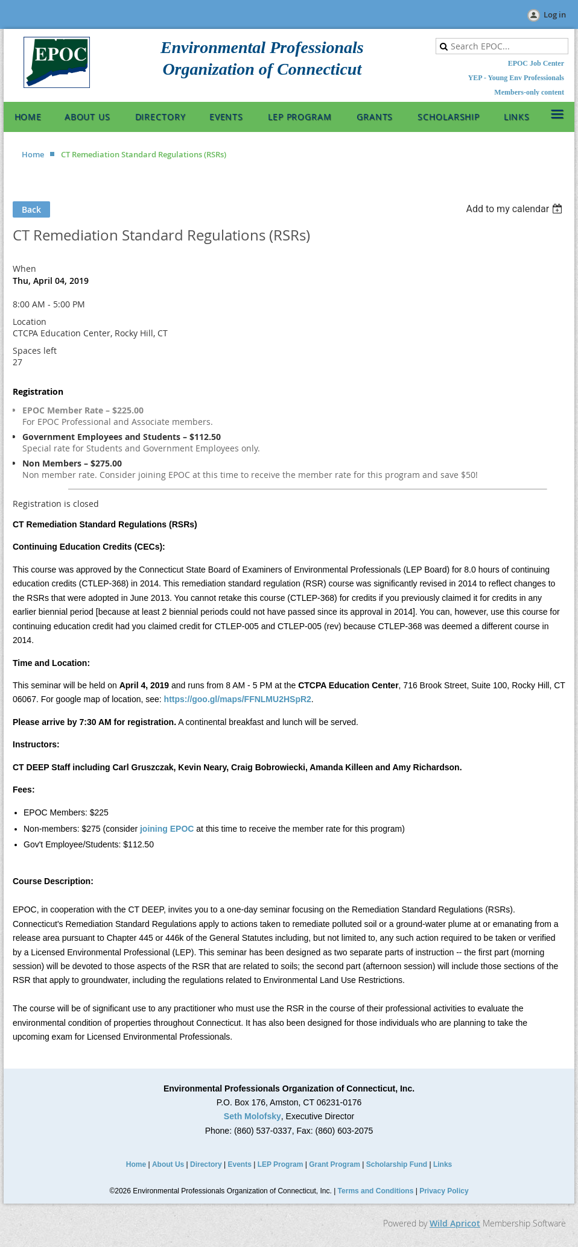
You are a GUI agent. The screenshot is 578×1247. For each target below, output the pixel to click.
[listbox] (515, 208)
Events (240, 1164)
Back (31, 209)
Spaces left (35, 350)
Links (442, 1164)
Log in (555, 14)
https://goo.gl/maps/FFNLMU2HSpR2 (237, 699)
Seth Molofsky (252, 1116)
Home (33, 154)
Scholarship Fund (396, 1164)
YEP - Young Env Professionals (516, 78)
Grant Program (334, 1164)
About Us (168, 1164)
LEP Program (280, 1164)
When (24, 268)
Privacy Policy (443, 1191)
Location (29, 321)
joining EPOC (167, 829)
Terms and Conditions (376, 1191)
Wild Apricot (455, 1223)
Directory (206, 1164)
